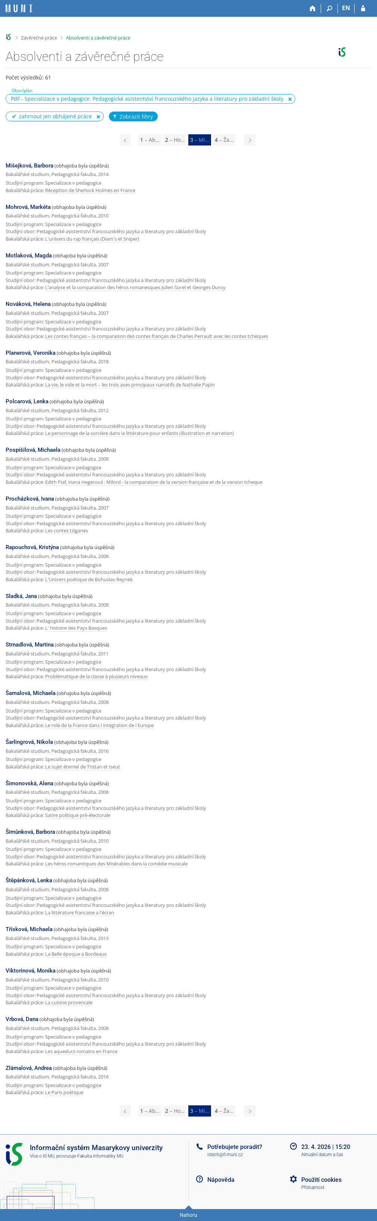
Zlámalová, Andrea (29, 1068)
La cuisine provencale (68, 1002)
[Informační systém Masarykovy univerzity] (19, 8)
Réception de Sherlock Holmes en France (90, 190)
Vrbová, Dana (22, 1019)
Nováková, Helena (28, 304)
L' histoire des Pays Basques (76, 627)
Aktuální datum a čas (322, 1154)
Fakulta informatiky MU (100, 1156)
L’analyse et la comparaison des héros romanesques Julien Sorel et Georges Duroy (135, 287)
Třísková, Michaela (29, 929)
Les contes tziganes (66, 530)
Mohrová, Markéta (28, 207)
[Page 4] (249, 139)
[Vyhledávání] (329, 8)
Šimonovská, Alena (29, 783)
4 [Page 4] (224, 139)
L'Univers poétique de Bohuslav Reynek (89, 579)
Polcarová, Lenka (27, 401)
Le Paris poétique (64, 1092)
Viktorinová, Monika (31, 970)
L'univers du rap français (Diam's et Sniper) (92, 238)
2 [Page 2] (175, 139)
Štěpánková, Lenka (29, 880)
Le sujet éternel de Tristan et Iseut (82, 766)
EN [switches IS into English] (346, 8)
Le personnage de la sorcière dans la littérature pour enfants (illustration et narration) (139, 433)
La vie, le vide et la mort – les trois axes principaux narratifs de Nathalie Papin (130, 384)
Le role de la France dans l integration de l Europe (99, 725)
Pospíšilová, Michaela (33, 450)
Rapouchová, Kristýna (32, 547)
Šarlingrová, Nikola (29, 742)
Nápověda (221, 1179)
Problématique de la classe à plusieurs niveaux (96, 676)
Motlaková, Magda (29, 255)
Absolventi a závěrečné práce (98, 37)
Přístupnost (312, 1187)
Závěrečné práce (39, 37)
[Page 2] (125, 139)
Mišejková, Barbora (29, 165)
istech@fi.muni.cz (225, 1154)
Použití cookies (321, 1179)
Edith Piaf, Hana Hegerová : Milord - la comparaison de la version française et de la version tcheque (154, 482)
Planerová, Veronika (31, 353)
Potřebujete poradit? (234, 1146)
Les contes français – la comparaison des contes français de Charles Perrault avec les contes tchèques (156, 336)
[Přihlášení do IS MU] (363, 8)
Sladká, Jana (21, 596)
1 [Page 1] (150, 139)
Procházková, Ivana (30, 498)
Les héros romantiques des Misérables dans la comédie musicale (116, 863)
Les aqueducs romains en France (81, 1051)
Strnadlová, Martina (30, 644)
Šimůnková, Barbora (30, 832)
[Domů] (312, 8)
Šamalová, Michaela (31, 693)
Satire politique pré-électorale (77, 815)
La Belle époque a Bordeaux (76, 954)
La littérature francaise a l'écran (79, 912)
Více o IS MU (42, 1156)
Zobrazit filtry (132, 116)
